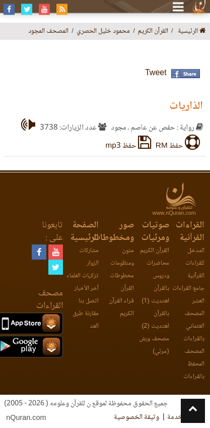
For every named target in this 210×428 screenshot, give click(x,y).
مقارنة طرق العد (86, 320)
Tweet (156, 73)
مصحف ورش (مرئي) (154, 345)
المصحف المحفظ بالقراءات (193, 364)
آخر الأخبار (87, 288)
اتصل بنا (89, 301)
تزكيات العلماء (82, 276)
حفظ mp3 (128, 146)
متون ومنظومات (122, 257)
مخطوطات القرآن (122, 282)
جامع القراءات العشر (188, 295)
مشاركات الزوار (89, 257)
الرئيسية (192, 31)
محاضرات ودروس (158, 269)
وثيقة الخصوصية (136, 417)
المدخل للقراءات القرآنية (194, 263)
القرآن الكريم (154, 251)
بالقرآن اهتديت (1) (155, 295)
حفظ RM (178, 146)
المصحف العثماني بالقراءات (193, 326)
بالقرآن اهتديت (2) (155, 320)
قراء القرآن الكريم (121, 307)
